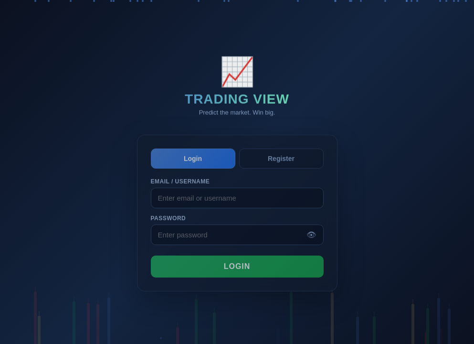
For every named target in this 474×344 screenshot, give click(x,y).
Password (168, 223)
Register (281, 163)
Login (193, 163)
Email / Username (180, 186)
